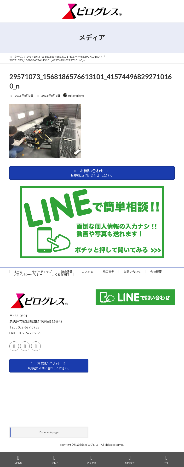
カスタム (87, 271)
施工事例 (108, 271)
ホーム (18, 271)
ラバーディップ (42, 271)
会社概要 (156, 271)
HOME (54, 459)
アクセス (91, 459)
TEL (166, 459)
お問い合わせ (132, 271)
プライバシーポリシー (28, 274)
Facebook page (49, 432)
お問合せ (129, 459)
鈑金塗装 (67, 271)
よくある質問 (60, 274)
